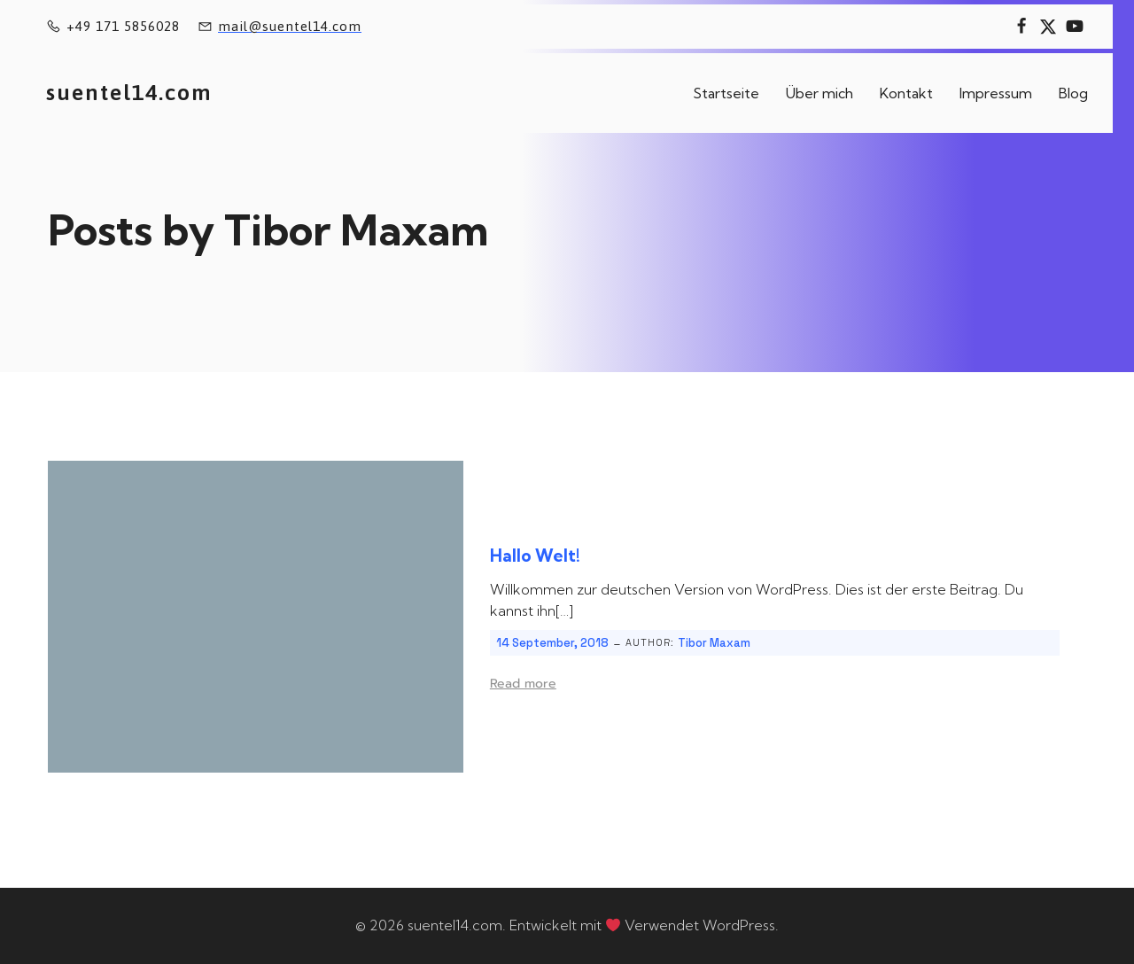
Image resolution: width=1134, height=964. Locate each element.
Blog (1073, 93)
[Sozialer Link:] (1021, 26)
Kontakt (906, 93)
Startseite (726, 93)
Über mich (819, 93)
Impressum (995, 93)
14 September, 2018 (552, 642)
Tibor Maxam (714, 642)
